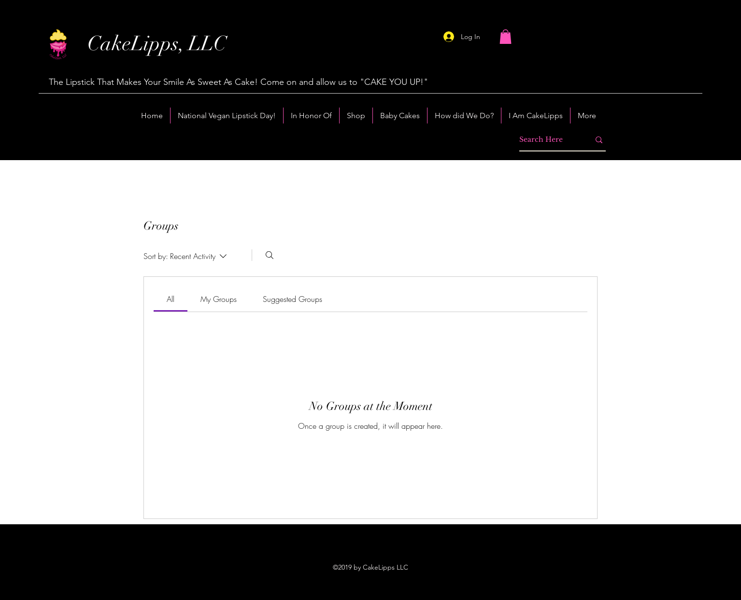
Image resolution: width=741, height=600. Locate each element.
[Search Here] (547, 139)
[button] (505, 36)
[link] (170, 299)
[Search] (269, 255)
